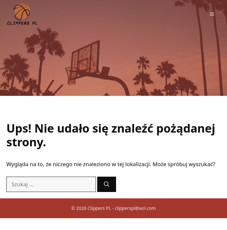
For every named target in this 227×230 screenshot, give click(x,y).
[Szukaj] (106, 184)
